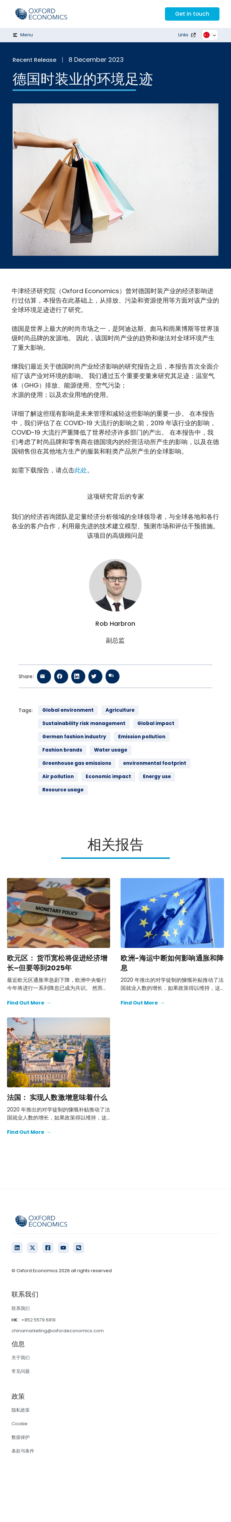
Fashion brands (62, 750)
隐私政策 (21, 1410)
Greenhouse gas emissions (76, 763)
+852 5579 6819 (38, 1320)
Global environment (68, 710)
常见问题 (21, 1371)
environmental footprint (154, 763)
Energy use (157, 776)
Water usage (110, 750)
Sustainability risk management (83, 723)
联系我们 (21, 1308)
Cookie (20, 1424)
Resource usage (63, 790)
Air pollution (58, 776)
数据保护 (21, 1437)
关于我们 (21, 1358)
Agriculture (120, 710)
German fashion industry (74, 736)
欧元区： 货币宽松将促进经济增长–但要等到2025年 (57, 963)
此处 (80, 470)
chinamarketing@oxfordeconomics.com (58, 1331)
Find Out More (29, 1003)
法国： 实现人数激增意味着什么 (57, 1097)
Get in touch (191, 14)
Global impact (155, 723)
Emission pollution (141, 736)
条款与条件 (23, 1451)
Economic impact (108, 776)
